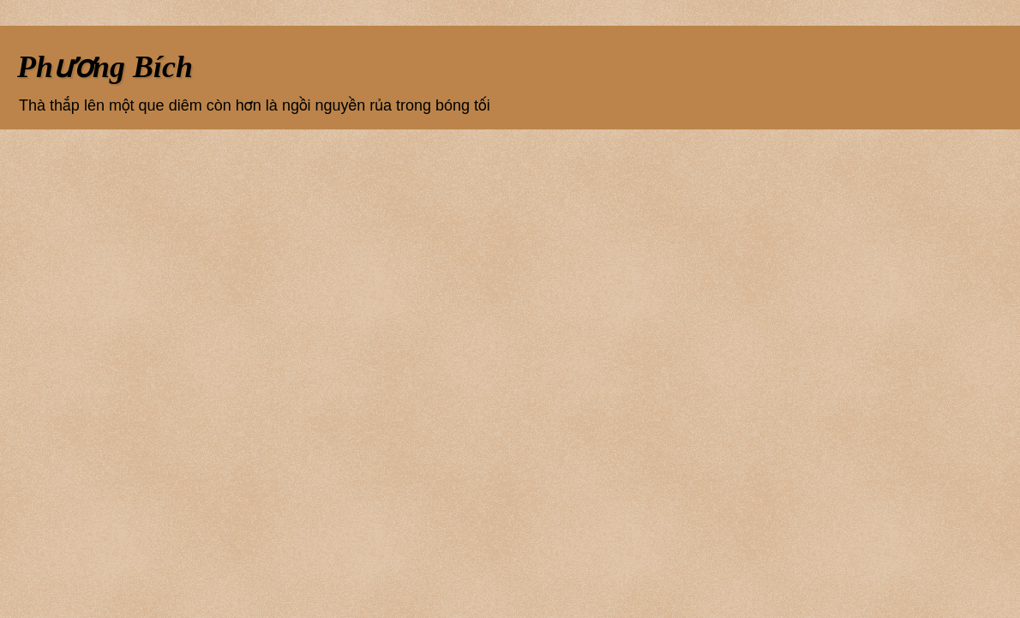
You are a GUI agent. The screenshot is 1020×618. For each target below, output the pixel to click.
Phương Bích (105, 67)
